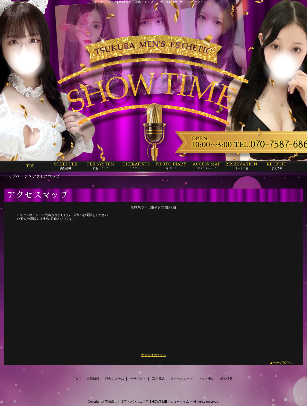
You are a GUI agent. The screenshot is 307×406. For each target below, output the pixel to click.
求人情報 (226, 378)
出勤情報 (93, 378)
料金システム (114, 378)
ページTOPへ (282, 362)
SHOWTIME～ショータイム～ (170, 401)
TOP (30, 166)
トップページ (16, 176)
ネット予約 (206, 378)
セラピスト (138, 378)
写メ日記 (158, 378)
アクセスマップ (181, 378)
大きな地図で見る (153, 355)
